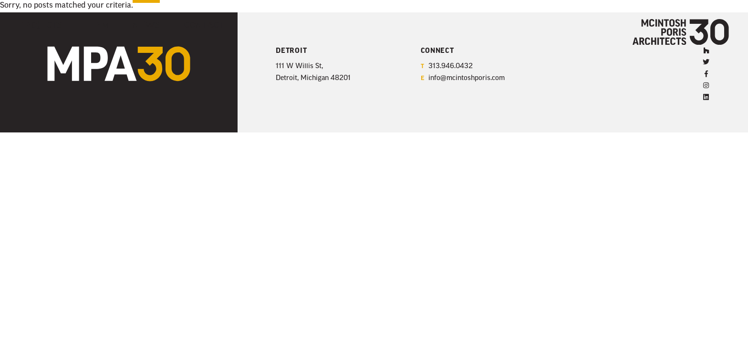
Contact (186, 25)
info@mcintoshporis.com (463, 79)
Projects (37, 25)
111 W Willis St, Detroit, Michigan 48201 (313, 72)
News (134, 25)
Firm (89, 25)
